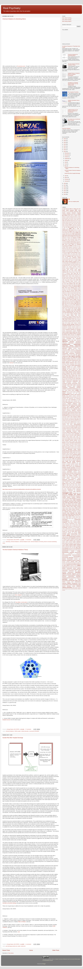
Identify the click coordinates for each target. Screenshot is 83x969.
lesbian (70, 484)
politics (79, 565)
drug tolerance (68, 420)
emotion (72, 427)
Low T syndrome (69, 282)
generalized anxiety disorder (74, 449)
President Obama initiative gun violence (73, 332)
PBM (63, 319)
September (67, 158)
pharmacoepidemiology (66, 555)
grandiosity (75, 454)
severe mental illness (73, 584)
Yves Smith (79, 337)
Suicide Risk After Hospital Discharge (12, 737)
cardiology (64, 369)
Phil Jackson (74, 325)
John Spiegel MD (69, 274)
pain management (72, 538)
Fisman (74, 249)
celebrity (69, 370)
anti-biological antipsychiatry (74, 342)
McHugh (69, 287)
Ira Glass (76, 268)
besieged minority (69, 354)
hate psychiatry (69, 458)
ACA (77, 208)
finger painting (78, 441)
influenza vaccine (77, 471)
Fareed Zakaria (75, 248)
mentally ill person (77, 518)
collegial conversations (66, 382)
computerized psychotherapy (72, 388)
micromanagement (65, 520)
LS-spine (74, 279)
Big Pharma (65, 215)
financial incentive (73, 440)
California (67, 222)
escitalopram (74, 431)
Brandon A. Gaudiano (66, 216)
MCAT (65, 283)
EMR (63, 244)
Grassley (66, 257)
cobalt (74, 379)
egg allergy (69, 424)
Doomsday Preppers (74, 240)
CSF (76, 220)
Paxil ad (11, 362)
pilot (66, 564)
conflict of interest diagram (71, 391)
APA (76, 210)
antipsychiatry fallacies (67, 345)
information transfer (73, 473)
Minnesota (71, 296)
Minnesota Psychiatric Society (68, 298)
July (66, 162)
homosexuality (78, 467)
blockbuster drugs (73, 362)
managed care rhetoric (74, 494)
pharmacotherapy (65, 556)
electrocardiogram (77, 424)
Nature (79, 308)
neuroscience (78, 530)
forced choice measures (73, 444)
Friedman (75, 252)
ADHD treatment (70, 210)
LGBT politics (69, 279)
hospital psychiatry (72, 469)
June (66, 164)
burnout (68, 366)
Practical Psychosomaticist (67, 330)
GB (71, 253)
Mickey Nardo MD (65, 295)
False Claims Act (69, 248)
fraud (63, 446)
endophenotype (68, 428)
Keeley (67, 278)
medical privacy (71, 507)
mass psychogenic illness (67, 500)
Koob (72, 278)
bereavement (71, 353)
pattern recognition (77, 545)
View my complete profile (73, 201)
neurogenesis (74, 528)
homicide (64, 467)
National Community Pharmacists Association (70, 307)
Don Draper (68, 240)
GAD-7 (69, 253)
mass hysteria (78, 498)
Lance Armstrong (65, 281)
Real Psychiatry (11, 8)
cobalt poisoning (78, 379)
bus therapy (73, 366)
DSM (70, 228)
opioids (68, 535)
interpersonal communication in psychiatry (71, 479)
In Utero (79, 265)
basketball (64, 350)
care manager (69, 369)
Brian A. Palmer (78, 216)
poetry (72, 564)
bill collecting (68, 357)
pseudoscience (70, 572)
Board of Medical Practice (76, 215)
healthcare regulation (71, 462)
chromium (79, 374)
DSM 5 (74, 228)
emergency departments (66, 427)
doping (69, 415)
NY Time (69, 304)
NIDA (63, 303)
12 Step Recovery (65, 208)
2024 (65, 142)
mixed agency (70, 522)
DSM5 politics (64, 235)
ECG (73, 243)
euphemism (64, 432)
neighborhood (75, 526)
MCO (68, 283)
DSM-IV (74, 232)
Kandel (63, 275)
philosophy (71, 557)
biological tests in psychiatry (76, 358)
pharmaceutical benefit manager (71, 551)
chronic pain (74, 375)
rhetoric (69, 583)
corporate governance (77, 395)
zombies (63, 590)
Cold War (75, 223)
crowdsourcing (74, 402)
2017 (65, 185)
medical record (78, 507)
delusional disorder (66, 406)
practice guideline (77, 568)
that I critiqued (18, 595)
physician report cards (76, 561)
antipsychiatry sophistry (70, 346)
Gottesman (79, 256)
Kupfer (74, 278)
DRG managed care (72, 227)
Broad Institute (64, 219)
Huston (73, 264)
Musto (79, 300)
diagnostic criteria (70, 408)
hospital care (66, 469)
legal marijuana (78, 483)
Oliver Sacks (78, 316)
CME (63, 220)
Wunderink (72, 337)
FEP (73, 245)
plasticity (69, 564)
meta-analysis (64, 519)
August (66, 160)
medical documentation (73, 505)
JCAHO (75, 269)
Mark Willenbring (74, 285)
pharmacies (70, 553)
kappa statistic (72, 482)
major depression (77, 491)
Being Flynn (76, 214)
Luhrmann (74, 282)
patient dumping (69, 540)
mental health (64, 514)
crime (72, 401)
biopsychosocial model (76, 360)
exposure (64, 436)
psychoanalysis (65, 580)
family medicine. (70, 437)
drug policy (77, 419)
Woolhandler (68, 337)
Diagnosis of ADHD (77, 237)
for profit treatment (65, 444)
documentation (65, 415)
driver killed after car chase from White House (70, 418)
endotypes (79, 428)
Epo (75, 244)
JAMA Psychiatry (70, 269)
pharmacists (79, 553)
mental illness (71, 515)
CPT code (71, 220)
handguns (64, 458)
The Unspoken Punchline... (73, 92)
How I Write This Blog (66, 19)
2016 (65, 187)
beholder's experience (70, 352)
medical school (65, 509)
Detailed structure (6, 719)
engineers (73, 429)
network (79, 526)
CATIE (77, 219)
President (74, 330)
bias (74, 354)
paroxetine (64, 540)
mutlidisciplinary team (73, 523)
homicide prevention (71, 467)
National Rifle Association (72, 308)
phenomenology (65, 557)
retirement (64, 583)
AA (72, 208)
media (63, 502)
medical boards (74, 503)
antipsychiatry (77, 344)
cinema (79, 375)
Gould (63, 257)
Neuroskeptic (67, 309)
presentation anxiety (69, 569)
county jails (64, 401)
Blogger (44, 963)
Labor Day (78, 279)
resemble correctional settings (9, 903)
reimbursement (78, 581)
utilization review (71, 586)
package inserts (65, 538)
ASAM (79, 210)
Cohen (72, 223)
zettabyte (79, 588)
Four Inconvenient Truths (70, 251)
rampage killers (70, 581)
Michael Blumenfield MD (76, 294)
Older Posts (55, 950)
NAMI (63, 302)
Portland (63, 329)
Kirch (69, 278)
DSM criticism (71, 230)
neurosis (63, 531)
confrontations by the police (74, 393)
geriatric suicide (69, 452)
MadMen (69, 285)
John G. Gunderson (66, 273)
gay (73, 448)
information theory (65, 473)
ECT (75, 243)
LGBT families (78, 278)
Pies (80, 328)
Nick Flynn (64, 313)
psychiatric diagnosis (71, 573)
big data (63, 357)
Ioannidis (72, 268)
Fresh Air (69, 252)
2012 (65, 194)
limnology (73, 487)
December (67, 153)
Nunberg (63, 315)
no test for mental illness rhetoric (73, 531)
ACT (80, 208)
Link (19, 931)
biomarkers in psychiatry (67, 360)
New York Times (74, 311)
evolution (69, 433)
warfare (73, 587)
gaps (71, 448)
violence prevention (67, 587)
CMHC (65, 220)
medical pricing (65, 507)
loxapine (73, 488)
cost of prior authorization (71, 399)
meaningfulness (65, 501)
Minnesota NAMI (77, 296)
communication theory (76, 383)
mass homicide (72, 498)
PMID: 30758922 (22, 921)
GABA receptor (17, 731)
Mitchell (73, 300)
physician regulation (66, 561)
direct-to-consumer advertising (50, 541)
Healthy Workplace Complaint (71, 261)
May (66, 165)
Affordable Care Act (65, 211)
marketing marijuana (65, 498)
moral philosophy (65, 523)
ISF (77, 265)
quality (76, 580)
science (67, 584)
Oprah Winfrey (69, 317)
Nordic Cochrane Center (75, 313)
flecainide (67, 442)
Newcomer (79, 312)
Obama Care (74, 315)
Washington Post (73, 334)
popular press (64, 566)
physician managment (76, 560)
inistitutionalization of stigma (70, 474)
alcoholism (72, 341)
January (66, 181)
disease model (78, 412)
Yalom (75, 337)
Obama (68, 315)
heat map (79, 462)
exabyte (72, 433)
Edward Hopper (68, 244)
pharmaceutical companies (68, 552)
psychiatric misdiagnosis (76, 575)
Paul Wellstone (72, 320)
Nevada (72, 309)
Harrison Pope (67, 260)
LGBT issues (64, 279)
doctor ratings (78, 414)
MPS (80, 283)
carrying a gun (75, 369)
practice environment (67, 568)
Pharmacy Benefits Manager (68, 324)
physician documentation (67, 558)
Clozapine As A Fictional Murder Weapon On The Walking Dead (73, 83)
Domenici (64, 240)
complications (64, 387)
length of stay (65, 484)
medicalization (68, 510)
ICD (64, 265)
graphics (79, 454)
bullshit (73, 365)
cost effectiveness (70, 398)
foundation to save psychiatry (75, 445)
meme (3, 543)
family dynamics (70, 436)
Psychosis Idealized (66, 128)
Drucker (68, 241)
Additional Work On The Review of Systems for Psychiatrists (73, 111)
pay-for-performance (65, 547)
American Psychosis (71, 212)
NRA (63, 304)
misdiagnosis (64, 522)
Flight (77, 249)
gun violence (69, 457)
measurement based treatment (75, 501)
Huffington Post (69, 264)
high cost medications (75, 465)
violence (78, 586)
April (66, 175)
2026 (65, 138)
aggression (65, 341)
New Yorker (75, 312)
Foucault (64, 251)
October (66, 156)
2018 (65, 183)
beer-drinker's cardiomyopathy (71, 350)
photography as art (77, 557)
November (67, 154)
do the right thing (73, 414)
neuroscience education (34, 731)
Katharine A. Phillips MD (73, 277)
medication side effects (75, 513)
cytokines (69, 403)
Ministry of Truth (65, 296)
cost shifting (78, 399)
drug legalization (71, 419)
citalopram (64, 377)
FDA (71, 245)
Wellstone (79, 334)
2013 (65, 192)
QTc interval (64, 333)
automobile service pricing (76, 349)
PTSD (73, 319)
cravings (69, 401)
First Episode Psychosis (69, 249)
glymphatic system (65, 453)
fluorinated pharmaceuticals (75, 442)
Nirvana (68, 313)
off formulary (74, 532)
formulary (67, 445)
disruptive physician (66, 414)
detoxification (71, 407)
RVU (68, 333)
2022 (65, 146)
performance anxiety (72, 548)
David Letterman (67, 236)
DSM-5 (70, 231)
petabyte (79, 549)
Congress (70, 224)
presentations (75, 569)
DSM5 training (70, 235)
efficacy (71, 423)
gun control (76, 455)
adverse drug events (72, 340)
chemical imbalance (15, 541)
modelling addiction (77, 522)
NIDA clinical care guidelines (69, 303)
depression (73, 406)
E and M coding (69, 243)
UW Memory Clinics (66, 334)
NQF (80, 303)
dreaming (75, 416)
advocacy (79, 340)
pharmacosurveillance (76, 555)
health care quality (70, 461)
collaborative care (77, 381)
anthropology (64, 342)
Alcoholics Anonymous (74, 211)
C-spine (75, 219)
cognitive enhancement (67, 381)
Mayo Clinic (64, 287)
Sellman (74, 333)
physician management (67, 560)
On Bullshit (64, 317)
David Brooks (75, 235)
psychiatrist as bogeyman (76, 577)
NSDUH (66, 304)
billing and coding (77, 357)
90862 (71, 208)
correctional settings (73, 397)
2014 (65, 190)
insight (79, 475)
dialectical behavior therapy (67, 411)
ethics (79, 431)
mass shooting (77, 500)
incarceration (69, 471)
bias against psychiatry (75, 356)
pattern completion (69, 544)
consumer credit (73, 394)
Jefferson (75, 270)
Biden (79, 214)
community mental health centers (69, 384)
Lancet (71, 281)
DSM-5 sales (67, 232)
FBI (69, 245)
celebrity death (74, 370)
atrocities (74, 348)
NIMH (75, 303)
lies (71, 487)
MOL (77, 283)
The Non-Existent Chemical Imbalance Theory (15, 549)
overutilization (78, 536)
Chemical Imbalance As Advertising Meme (14, 19)
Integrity (70, 266)
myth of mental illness (74, 524)
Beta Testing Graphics (66, 21)
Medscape (72, 290)
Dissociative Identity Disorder (75, 239)
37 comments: (28, 539)
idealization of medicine (72, 470)
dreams (79, 416)
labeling (67, 483)
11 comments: (28, 944)
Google (75, 256)
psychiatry (64, 579)
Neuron (63, 309)
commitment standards (66, 383)
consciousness (66, 394)
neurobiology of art (71, 527)
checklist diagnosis (68, 371)
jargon (63, 482)
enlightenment (78, 429)
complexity (79, 386)
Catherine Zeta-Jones (72, 222)
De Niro (72, 236)
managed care (67, 493)
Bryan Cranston (70, 219)
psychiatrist (69, 577)
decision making (77, 405)
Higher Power (68, 262)
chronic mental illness (66, 375)
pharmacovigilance (77, 556)
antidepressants (66, 344)
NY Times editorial (75, 304)
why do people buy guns (66, 588)
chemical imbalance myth (25, 541)
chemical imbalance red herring (37, 541)
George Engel (74, 253)
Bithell (69, 215)
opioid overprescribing (72, 533)
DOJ (66, 227)
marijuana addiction (66, 497)
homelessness (78, 466)
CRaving (74, 220)
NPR (78, 303)
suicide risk (23, 946)
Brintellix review (68, 218)
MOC (74, 283)
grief (73, 455)
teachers (64, 586)
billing (72, 357)
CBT (80, 219)
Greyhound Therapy (76, 257)
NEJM (77, 302)
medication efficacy (68, 511)
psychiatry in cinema (75, 579)
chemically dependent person (72, 374)
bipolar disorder (65, 362)
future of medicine (77, 446)
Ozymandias (74, 317)
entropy (63, 431)
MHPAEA (71, 283)
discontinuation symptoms (76, 411)
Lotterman (64, 282)
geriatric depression (73, 450)
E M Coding (64, 243)
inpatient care (78, 474)
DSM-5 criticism (75, 231)
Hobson (77, 262)
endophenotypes (74, 428)
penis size (71, 547)
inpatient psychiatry (73, 475)
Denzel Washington (77, 236)
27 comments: (28, 729)
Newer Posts (6, 950)
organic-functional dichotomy (76, 535)
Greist (70, 257)
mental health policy (71, 514)
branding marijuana (68, 365)
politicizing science (73, 565)
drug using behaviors (74, 420)
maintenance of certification (74, 490)
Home (31, 950)
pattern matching (77, 544)
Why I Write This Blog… (67, 17)
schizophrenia (74, 583)
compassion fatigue (71, 386)
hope (63, 469)
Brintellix (63, 218)
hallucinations (78, 457)
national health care (69, 526)
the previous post (21, 66)
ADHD (63, 210)
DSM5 (77, 232)
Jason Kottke (71, 270)
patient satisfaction (77, 541)
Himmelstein (73, 262)
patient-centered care (65, 543)
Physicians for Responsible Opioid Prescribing (70, 328)
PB (80, 317)
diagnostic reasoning (76, 410)
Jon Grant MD (74, 274)
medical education (25, 731)
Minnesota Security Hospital (70, 299)
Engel (73, 244)
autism (69, 349)
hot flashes (79, 469)
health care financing (76, 458)
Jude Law (79, 274)
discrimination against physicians (68, 412)
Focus (80, 249)
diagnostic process (77, 408)
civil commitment (69, 377)
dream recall (69, 416)
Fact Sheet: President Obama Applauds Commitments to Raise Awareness (71, 247)
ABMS (75, 208)
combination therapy (77, 382)
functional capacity (71, 446)
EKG (80, 243)
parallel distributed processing (72, 539)
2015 (65, 188)
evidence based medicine (71, 432)
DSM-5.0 (71, 232)
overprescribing (72, 536)
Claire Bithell (78, 222)
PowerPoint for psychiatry (75, 329)
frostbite (66, 446)
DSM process (66, 231)
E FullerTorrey (78, 241)
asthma (70, 348)
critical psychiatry (69, 402)
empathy (75, 427)
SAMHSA (71, 333)
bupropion (64, 366)
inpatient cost (65, 475)
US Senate (78, 333)
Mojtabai (76, 300)
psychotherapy (71, 580)
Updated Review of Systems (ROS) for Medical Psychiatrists (74, 74)
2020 (65, 149)
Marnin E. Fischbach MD (69, 286)
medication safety (65, 513)
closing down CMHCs (69, 379)
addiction (64, 340)
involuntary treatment (66, 480)
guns (74, 457)
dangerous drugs (77, 403)
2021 (65, 147)
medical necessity (77, 506)
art (78, 346)
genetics (63, 450)
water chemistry (78, 587)
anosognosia (78, 341)
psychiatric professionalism (68, 576)
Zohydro (63, 338)
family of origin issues (77, 437)
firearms (64, 442)
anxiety (76, 346)
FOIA (75, 245)
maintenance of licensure (67, 491)
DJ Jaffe (63, 227)
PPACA (69, 319)
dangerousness (65, 405)
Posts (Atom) (11, 953)
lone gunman (78, 487)
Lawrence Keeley (77, 281)
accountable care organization (74, 338)
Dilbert (69, 239)
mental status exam (69, 518)
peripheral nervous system (73, 549)
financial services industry (70, 441)
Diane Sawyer (64, 239)
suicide (18, 946)
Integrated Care (65, 266)
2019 (65, 151)
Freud (72, 252)
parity (80, 539)
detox (68, 407)
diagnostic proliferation (66, 410)
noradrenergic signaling (66, 532)
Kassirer (67, 277)
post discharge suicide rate (11, 946)
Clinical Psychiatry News (66, 223)
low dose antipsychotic (66, 488)
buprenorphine (78, 365)
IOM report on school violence (71, 265)
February (67, 179)
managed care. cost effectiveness (68, 495)
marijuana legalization (76, 497)
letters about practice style (71, 486)
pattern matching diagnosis (67, 545)
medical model (70, 506)
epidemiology (68, 431)
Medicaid (72, 287)
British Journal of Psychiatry (76, 218)
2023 (65, 144)
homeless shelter (72, 466)
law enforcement (72, 483)
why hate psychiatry (74, 588)
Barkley (72, 214)
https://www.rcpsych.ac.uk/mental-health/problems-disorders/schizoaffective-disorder (21, 489)
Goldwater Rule (70, 256)
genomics (67, 450)
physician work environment (67, 562)
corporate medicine (66, 397)
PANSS (78, 317)
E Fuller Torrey (73, 241)
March (66, 177)
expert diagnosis (77, 435)
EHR (78, 243)
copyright (70, 395)
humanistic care (65, 470)
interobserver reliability (76, 478)
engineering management (66, 429)
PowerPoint (68, 329)
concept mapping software (69, 390)
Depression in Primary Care (67, 237)
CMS (68, 220)
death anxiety (71, 405)
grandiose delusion (69, 454)
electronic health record (76, 425)
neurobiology (64, 527)
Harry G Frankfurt (74, 260)
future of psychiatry (66, 448)
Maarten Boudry (65, 285)
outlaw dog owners (65, 536)
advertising (8, 541)
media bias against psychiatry (71, 502)
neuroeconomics (68, 528)
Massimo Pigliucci (77, 286)
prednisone (64, 569)
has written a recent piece (21, 602)
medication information (77, 511)
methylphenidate (77, 519)
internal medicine (66, 478)
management (78, 495)
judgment (66, 482)
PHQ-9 (66, 319)
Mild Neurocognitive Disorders (75, 295)
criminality (75, 401)
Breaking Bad (72, 216)
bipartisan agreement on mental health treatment (71, 361)
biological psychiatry (66, 358)
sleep (79, 584)
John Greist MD (74, 273)
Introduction (68, 268)
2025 (65, 140)
